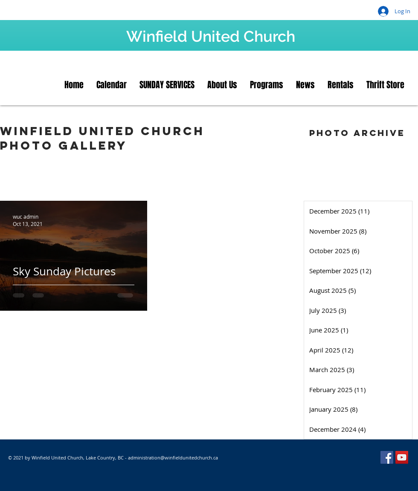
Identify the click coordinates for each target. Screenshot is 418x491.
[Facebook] (386, 457)
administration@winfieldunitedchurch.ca (173, 457)
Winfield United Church (210, 36)
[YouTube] (401, 457)
